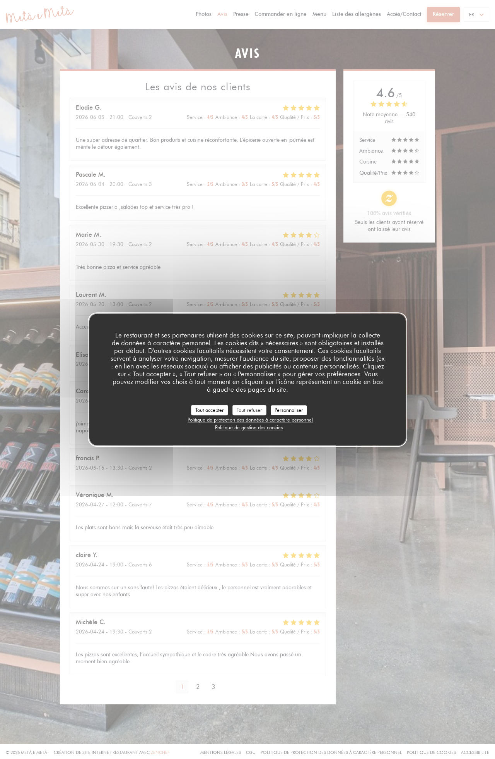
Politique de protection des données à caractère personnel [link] (250, 420)
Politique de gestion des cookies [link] (249, 427)
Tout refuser (249, 410)
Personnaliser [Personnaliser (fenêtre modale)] (289, 410)
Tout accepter (209, 410)
